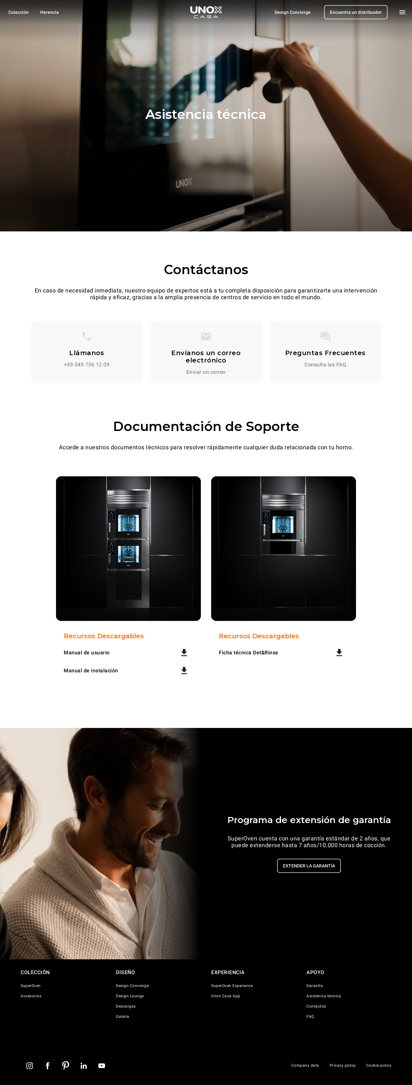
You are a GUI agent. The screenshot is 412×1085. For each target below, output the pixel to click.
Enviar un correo (206, 372)
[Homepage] (206, 12)
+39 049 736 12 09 (87, 365)
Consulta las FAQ (325, 365)
